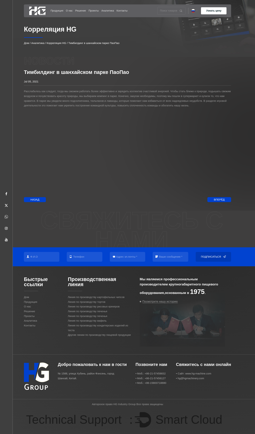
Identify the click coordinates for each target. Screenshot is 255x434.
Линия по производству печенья (87, 311)
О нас (69, 10)
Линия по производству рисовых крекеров (94, 306)
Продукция (56, 10)
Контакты (122, 10)
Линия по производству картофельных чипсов (96, 297)
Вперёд (219, 199)
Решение (80, 10)
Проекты (94, 10)
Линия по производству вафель (87, 320)
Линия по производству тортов (86, 301)
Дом (26, 42)
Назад (34, 199)
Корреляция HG (56, 42)
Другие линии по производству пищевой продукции (99, 334)
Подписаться (213, 257)
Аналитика (107, 10)
